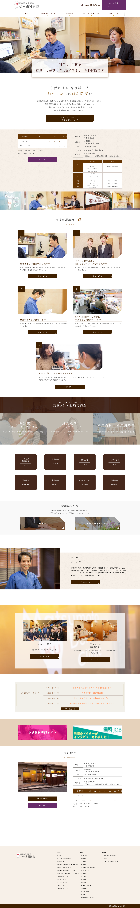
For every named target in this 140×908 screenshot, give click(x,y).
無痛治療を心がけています (66, 870)
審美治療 (84, 879)
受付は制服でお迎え (64, 867)
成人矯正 (84, 876)
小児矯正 (84, 873)
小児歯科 (84, 861)
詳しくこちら (42, 276)
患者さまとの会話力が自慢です (68, 864)
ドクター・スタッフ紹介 (92, 13)
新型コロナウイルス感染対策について (70, 119)
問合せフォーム (63, 888)
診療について (85, 855)
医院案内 (69, 13)
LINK (104, 852)
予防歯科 (84, 882)
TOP (26, 13)
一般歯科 (84, 858)
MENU (82, 852)
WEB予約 (42, 159)
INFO (59, 852)
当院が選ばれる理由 (47, 13)
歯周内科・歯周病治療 (88, 867)
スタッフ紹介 (62, 882)
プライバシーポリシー (111, 861)
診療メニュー (114, 13)
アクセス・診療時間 (64, 858)
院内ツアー (61, 885)
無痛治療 (84, 864)
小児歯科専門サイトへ (70, 387)
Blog (105, 858)
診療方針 (61, 861)
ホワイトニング (86, 885)
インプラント (85, 870)
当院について (62, 879)
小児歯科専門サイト (110, 855)
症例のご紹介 (85, 891)
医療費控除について (98, 524)
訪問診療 (84, 888)
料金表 (43, 524)
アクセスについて (42, 799)
